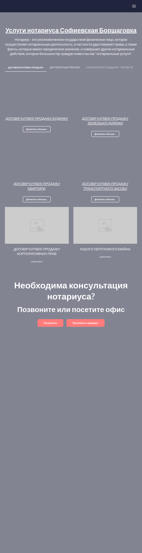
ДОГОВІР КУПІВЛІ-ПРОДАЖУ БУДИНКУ (37, 118)
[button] (26, 67)
